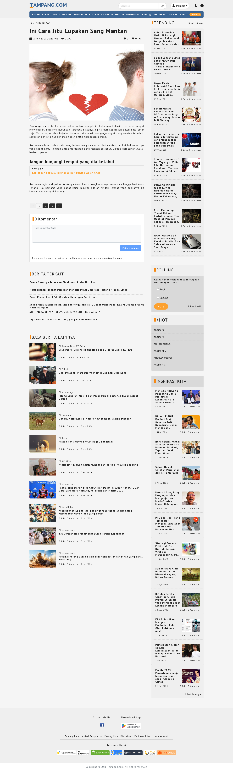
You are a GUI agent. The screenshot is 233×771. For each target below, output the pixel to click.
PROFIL (36, 14)
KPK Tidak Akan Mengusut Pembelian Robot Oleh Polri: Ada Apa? (166, 625)
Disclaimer (126, 736)
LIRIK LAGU (65, 14)
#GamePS (159, 336)
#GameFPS (160, 364)
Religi (64, 438)
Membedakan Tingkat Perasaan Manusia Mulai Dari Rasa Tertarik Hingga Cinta (78, 289)
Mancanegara (69, 392)
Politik (65, 369)
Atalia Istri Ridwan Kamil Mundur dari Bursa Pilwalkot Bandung (98, 464)
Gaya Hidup (67, 507)
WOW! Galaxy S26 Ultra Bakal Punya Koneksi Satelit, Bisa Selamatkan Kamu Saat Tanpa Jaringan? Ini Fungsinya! (167, 241)
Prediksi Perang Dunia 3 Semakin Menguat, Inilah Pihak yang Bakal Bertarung (101, 558)
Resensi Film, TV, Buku (73, 346)
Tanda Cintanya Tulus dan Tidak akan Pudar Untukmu (62, 282)
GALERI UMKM (177, 14)
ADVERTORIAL (50, 14)
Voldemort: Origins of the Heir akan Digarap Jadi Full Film (95, 349)
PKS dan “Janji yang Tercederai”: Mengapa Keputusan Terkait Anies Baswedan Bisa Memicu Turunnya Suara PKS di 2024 (168, 523)
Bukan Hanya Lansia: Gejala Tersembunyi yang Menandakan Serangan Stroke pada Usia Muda (167, 140)
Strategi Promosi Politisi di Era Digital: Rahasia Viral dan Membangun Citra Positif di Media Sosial (166, 549)
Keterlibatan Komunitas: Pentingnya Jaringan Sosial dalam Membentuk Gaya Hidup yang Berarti (96, 512)
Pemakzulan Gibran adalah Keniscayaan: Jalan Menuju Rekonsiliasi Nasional (167, 650)
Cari (162, 5)
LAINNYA (195, 14)
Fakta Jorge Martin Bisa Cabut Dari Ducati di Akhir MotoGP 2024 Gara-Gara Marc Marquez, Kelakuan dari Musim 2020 (99, 489)
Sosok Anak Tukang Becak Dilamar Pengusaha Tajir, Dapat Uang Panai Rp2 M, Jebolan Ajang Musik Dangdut (86, 306)
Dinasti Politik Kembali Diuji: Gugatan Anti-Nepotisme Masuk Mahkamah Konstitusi (166, 422)
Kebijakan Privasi (143, 736)
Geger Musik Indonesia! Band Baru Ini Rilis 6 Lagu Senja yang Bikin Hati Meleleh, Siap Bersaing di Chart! (167, 89)
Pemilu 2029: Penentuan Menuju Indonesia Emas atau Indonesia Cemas (166, 676)
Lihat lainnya (196, 23)
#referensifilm (162, 343)
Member (178, 5)
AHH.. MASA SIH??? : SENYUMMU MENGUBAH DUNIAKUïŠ (64, 312)
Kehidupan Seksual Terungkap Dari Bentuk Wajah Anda (66, 172)
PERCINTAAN (43, 22)
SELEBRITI (107, 14)
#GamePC (159, 329)
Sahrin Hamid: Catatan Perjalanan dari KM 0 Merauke (167, 470)
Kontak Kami (161, 736)
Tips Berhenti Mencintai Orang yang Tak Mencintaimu (63, 319)
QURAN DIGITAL (158, 14)
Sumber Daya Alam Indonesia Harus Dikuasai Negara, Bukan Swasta (166, 573)
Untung (162, 297)
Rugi (161, 289)
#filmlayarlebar (163, 357)
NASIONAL (67, 461)
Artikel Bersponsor (92, 736)
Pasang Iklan (111, 736)
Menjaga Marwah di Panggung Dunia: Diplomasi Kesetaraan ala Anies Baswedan (167, 396)
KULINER (94, 14)
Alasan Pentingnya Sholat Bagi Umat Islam (86, 441)
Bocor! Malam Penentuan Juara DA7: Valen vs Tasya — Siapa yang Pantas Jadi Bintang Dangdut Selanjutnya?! (167, 114)
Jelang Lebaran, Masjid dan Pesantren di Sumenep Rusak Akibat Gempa (98, 397)
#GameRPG (160, 350)
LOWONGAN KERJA (136, 14)
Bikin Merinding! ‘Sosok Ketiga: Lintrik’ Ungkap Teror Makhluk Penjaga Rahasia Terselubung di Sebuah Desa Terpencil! (167, 216)
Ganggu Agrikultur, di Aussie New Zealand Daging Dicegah (95, 418)
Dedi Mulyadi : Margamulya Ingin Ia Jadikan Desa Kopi (92, 372)
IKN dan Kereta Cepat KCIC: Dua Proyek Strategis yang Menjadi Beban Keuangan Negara (168, 600)
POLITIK (119, 14)
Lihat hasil (194, 306)
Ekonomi (66, 415)
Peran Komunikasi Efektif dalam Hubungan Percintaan (63, 297)
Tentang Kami (72, 736)
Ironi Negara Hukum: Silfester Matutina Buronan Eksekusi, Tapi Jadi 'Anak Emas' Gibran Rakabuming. (168, 447)
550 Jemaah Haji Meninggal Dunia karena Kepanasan (92, 533)
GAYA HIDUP (81, 14)
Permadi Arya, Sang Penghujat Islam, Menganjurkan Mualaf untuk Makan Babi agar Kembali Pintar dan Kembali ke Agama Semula (167, 498)
